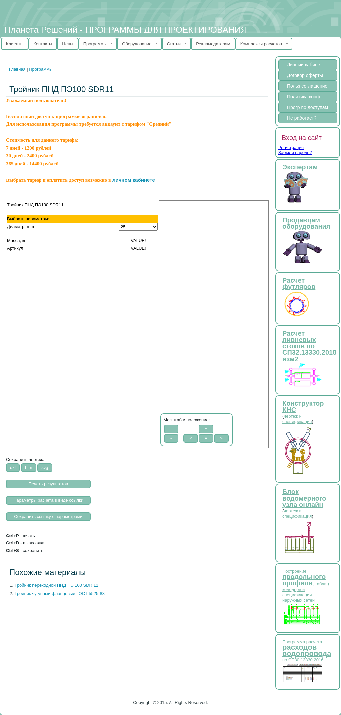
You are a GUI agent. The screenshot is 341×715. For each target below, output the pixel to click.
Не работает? (301, 118)
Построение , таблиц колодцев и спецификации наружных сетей (305, 586)
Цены (67, 43)
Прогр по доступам (307, 107)
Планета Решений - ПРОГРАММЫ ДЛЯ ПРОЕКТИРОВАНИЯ (125, 30)
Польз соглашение (307, 86)
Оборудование (137, 44)
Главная (17, 69)
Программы (95, 44)
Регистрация (291, 147)
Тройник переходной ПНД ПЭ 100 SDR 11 (56, 585)
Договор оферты (305, 75)
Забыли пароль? (295, 152)
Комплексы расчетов (262, 44)
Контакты (42, 43)
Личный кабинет (304, 64)
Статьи (174, 44)
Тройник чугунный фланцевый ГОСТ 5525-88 (59, 593)
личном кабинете (133, 180)
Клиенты (14, 43)
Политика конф (303, 96)
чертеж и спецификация (297, 419)
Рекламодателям (213, 43)
